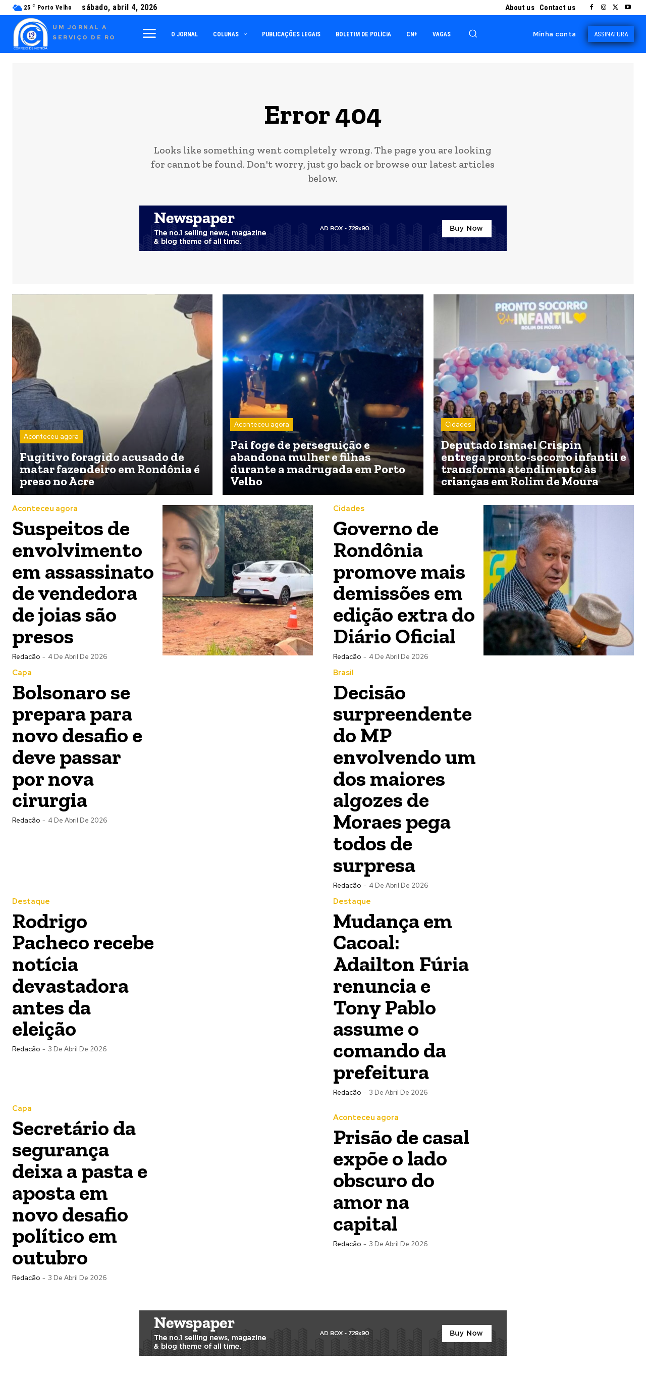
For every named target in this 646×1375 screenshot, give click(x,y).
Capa (22, 670)
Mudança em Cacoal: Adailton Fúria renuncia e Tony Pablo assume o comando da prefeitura (401, 989)
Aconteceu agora (51, 437)
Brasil (343, 670)
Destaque (31, 895)
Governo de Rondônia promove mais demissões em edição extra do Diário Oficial (404, 581)
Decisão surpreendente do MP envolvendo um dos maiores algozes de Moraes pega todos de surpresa (404, 774)
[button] (472, 33)
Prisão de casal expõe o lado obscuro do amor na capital (401, 1171)
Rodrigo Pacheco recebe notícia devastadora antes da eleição (83, 968)
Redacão (26, 654)
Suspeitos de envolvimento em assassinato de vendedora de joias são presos (83, 581)
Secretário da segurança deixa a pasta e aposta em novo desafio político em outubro (80, 1182)
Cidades (458, 425)
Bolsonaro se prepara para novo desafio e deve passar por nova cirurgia (77, 742)
